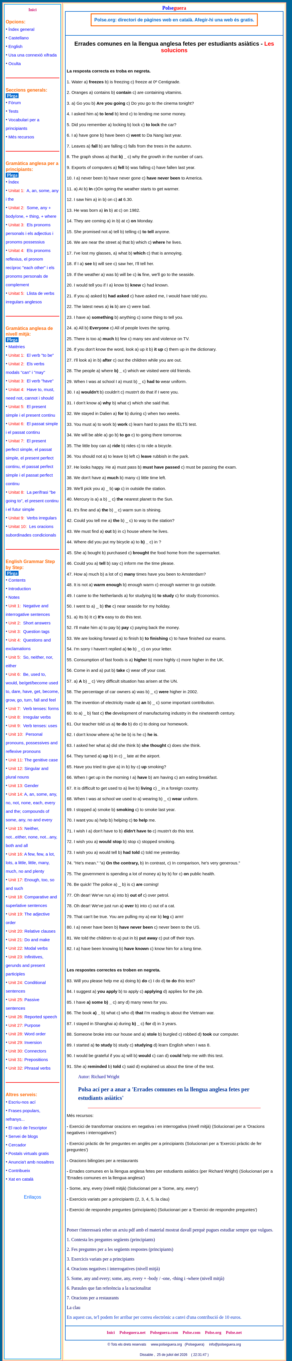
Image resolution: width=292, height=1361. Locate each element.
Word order (27, 1033)
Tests (14, 111)
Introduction (20, 588)
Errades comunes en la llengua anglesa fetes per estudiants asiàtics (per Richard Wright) (153, 1171)
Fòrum (15, 102)
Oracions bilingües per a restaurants (103, 1160)
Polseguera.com (164, 1332)
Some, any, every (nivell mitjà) (97, 1188)
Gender (24, 785)
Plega (12, 95)
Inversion (25, 1042)
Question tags (29, 631)
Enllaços (32, 1197)
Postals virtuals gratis (29, 1153)
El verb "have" (31, 380)
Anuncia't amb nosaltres (31, 1162)
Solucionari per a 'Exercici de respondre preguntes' (207, 1209)
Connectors (27, 1051)
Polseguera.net (132, 1332)
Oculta (15, 63)
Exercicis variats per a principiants (101, 1199)
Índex (14, 182)
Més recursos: (80, 1115)
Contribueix (19, 1170)
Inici (33, 9)
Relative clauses (32, 931)
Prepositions (28, 1059)
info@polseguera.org (225, 1344)
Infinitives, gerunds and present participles (25, 965)
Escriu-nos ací (22, 1102)
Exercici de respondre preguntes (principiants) (113, 1209)
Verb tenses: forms (34, 708)
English (16, 46)
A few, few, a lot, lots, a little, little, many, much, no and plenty (30, 863)
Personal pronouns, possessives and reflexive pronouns (32, 743)
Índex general (22, 29)
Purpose (24, 1025)
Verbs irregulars (33, 517)
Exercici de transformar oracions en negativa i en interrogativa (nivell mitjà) (140, 1126)
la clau (162, 1199)
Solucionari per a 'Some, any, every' (163, 1188)
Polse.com (191, 1332)
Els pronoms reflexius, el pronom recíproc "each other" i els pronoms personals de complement (30, 267)
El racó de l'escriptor (28, 1127)
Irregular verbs (30, 717)
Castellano (19, 37)
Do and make (29, 939)
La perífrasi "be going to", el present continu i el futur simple (32, 501)
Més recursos (21, 136)
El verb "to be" (31, 355)
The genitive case (33, 759)
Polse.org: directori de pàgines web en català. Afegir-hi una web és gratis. (174, 19)
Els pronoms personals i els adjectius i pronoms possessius (29, 233)
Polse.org (213, 1332)
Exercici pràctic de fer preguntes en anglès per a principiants (126, 1143)
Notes (14, 597)
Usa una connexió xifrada (33, 55)
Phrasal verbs (30, 1068)
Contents (17, 580)
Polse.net (234, 1332)
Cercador (17, 1144)
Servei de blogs (23, 1136)
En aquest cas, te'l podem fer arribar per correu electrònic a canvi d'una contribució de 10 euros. (154, 1317)
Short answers (30, 622)
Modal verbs (28, 948)
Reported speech (33, 1016)
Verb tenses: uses (33, 725)
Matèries (17, 346)
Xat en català (21, 1179)
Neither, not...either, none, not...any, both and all (31, 837)
